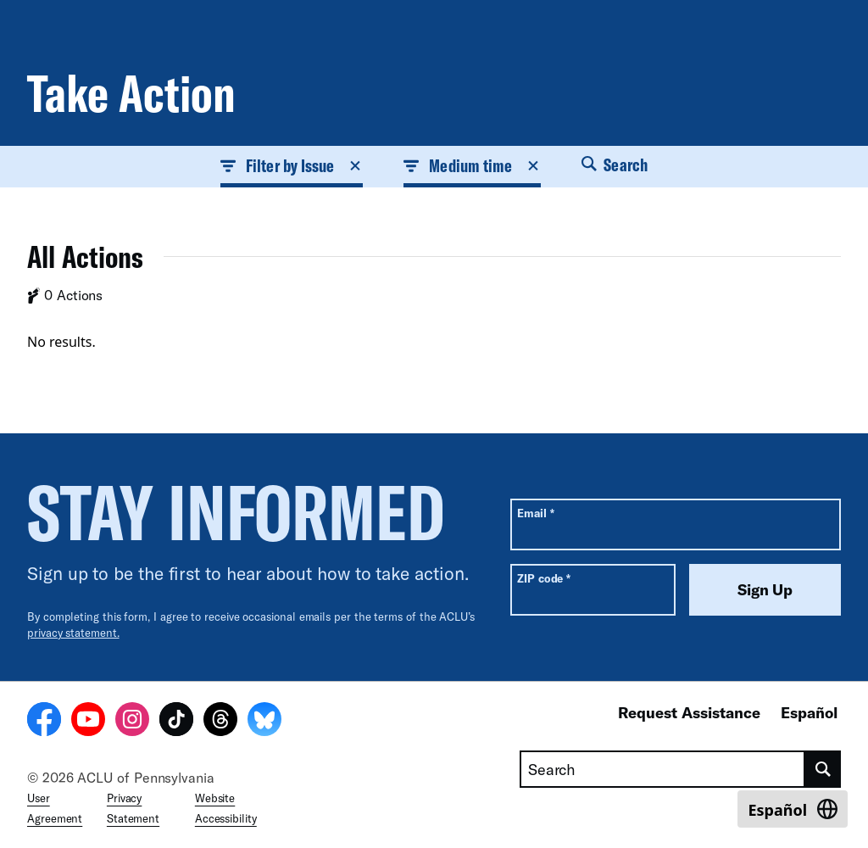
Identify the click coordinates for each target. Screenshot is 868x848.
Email (535, 512)
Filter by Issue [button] (291, 165)
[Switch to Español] (792, 809)
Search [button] (614, 164)
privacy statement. (73, 632)
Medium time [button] (472, 165)
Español (809, 712)
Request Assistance (689, 712)
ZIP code (543, 578)
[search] (823, 769)
